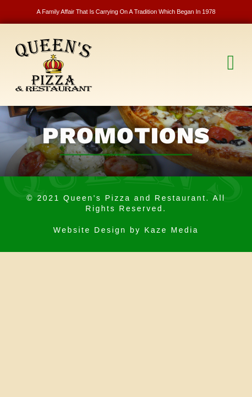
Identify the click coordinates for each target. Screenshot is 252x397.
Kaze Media (171, 230)
